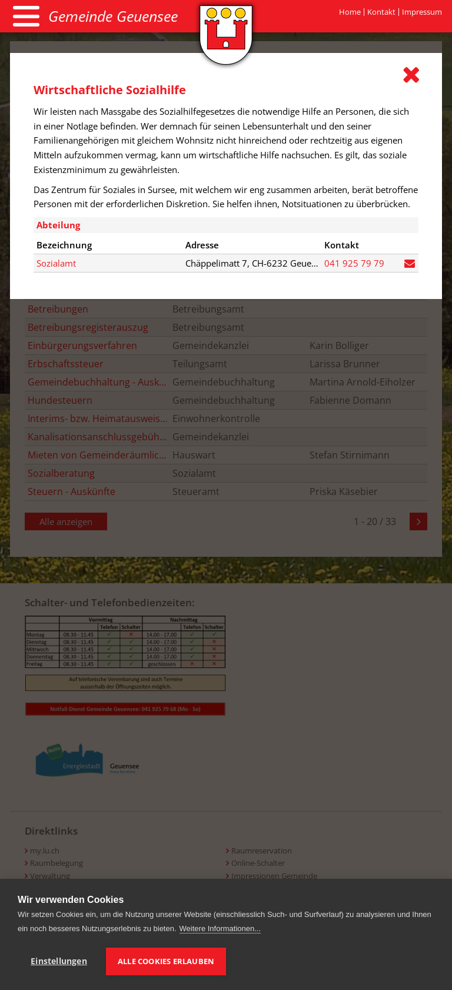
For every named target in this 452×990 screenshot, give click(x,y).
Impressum (422, 12)
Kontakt (381, 12)
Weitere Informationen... (220, 928)
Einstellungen (59, 961)
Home (350, 12)
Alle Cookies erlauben (166, 961)
